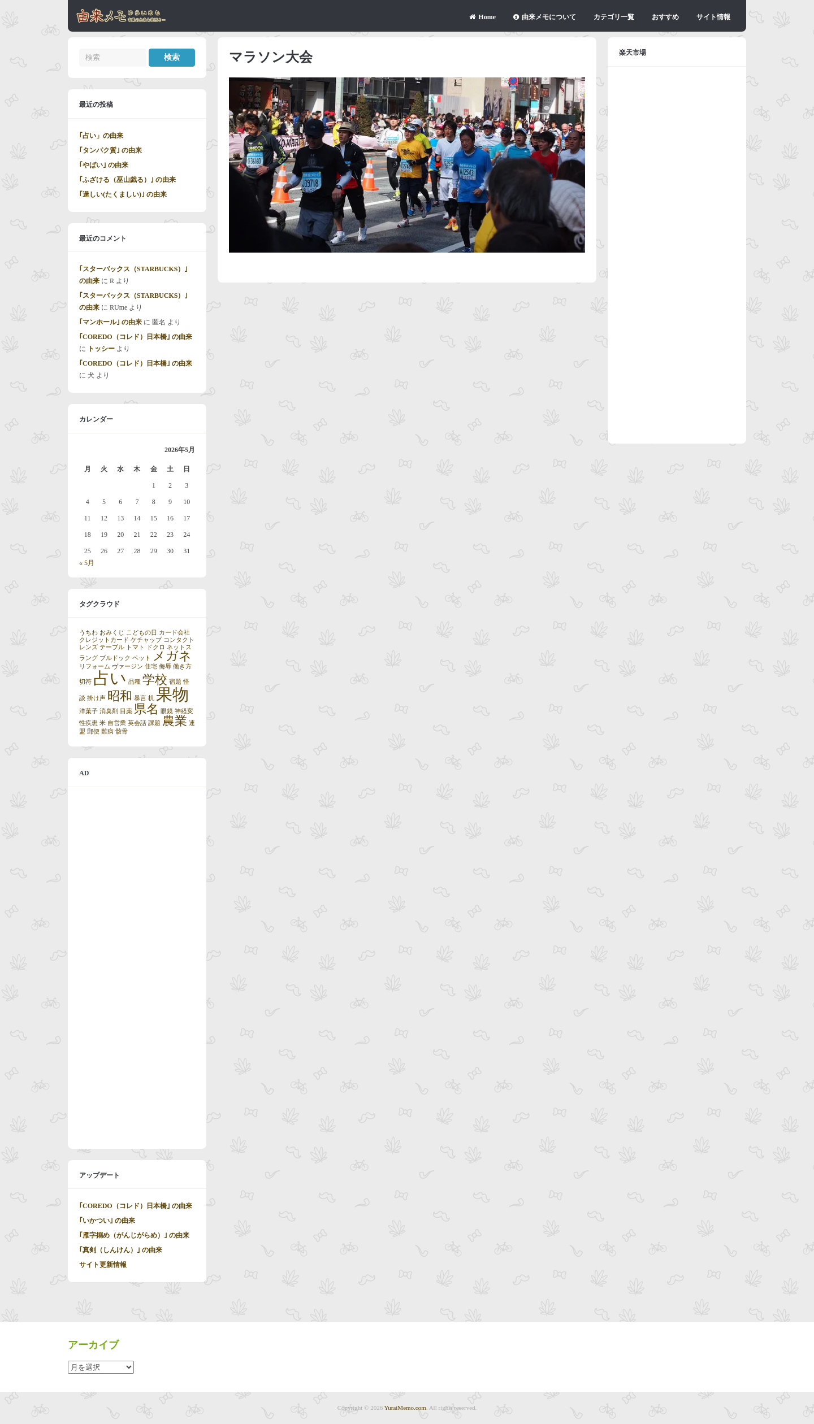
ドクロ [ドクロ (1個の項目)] (155, 647)
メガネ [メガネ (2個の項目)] (172, 656)
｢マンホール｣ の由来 (110, 322)
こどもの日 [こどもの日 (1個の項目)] (141, 632)
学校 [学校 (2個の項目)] (154, 680)
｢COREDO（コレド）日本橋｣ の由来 (135, 337)
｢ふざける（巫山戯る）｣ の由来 (127, 180)
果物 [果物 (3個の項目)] (172, 694)
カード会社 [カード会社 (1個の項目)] (174, 632)
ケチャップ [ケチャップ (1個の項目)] (146, 640)
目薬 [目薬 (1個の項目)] (126, 711)
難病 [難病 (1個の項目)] (107, 731)
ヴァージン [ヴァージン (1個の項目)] (127, 666)
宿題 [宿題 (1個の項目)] (175, 682)
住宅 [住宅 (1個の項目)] (151, 666)
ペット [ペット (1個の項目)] (141, 658)
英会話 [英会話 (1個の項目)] (137, 723)
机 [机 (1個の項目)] (151, 698)
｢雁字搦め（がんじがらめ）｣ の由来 (134, 1235)
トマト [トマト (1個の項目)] (135, 647)
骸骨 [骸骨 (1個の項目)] (121, 731)
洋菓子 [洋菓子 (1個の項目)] (88, 711)
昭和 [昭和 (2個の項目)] (119, 696)
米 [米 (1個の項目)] (102, 723)
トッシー (101, 349)
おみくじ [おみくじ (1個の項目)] (111, 632)
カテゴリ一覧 (614, 17)
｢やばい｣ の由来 (103, 165)
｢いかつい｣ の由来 (107, 1221)
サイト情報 (713, 17)
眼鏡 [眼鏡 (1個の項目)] (167, 711)
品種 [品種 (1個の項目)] (134, 682)
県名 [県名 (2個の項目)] (146, 709)
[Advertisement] (137, 968)
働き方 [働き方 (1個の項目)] (182, 666)
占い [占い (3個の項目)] (110, 678)
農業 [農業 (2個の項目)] (174, 721)
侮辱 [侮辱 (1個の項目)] (165, 666)
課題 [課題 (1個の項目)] (154, 723)
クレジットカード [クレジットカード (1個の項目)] (104, 640)
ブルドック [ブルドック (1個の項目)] (115, 658)
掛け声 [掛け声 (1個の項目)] (96, 698)
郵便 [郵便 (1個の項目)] (93, 731)
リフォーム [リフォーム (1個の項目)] (94, 666)
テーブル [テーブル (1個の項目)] (111, 647)
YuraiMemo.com (405, 1407)
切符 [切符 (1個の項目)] (85, 682)
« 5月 (86, 563)
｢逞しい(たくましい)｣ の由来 (123, 194)
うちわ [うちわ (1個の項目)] (88, 632)
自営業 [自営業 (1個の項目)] (116, 723)
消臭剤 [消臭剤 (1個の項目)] (108, 711)
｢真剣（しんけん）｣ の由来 (120, 1250)
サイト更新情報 (103, 1265)
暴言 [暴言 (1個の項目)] (140, 698)
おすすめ (665, 17)
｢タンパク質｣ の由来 (110, 150)
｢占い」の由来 (101, 136)
